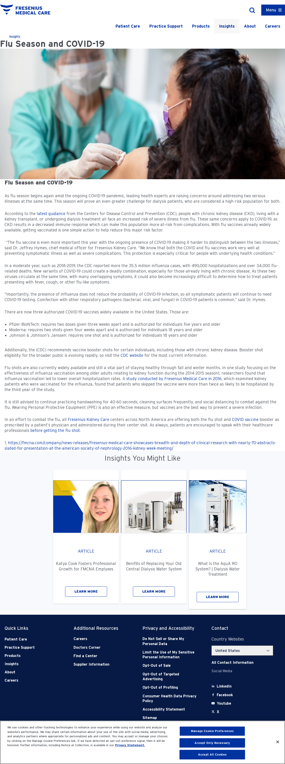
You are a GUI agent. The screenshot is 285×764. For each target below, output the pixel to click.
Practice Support (166, 26)
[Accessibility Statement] (170, 709)
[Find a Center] (101, 656)
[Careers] (101, 638)
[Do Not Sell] (170, 641)
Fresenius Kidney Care (88, 419)
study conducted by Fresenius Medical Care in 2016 (174, 378)
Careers (272, 26)
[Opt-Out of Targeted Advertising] (170, 677)
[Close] (278, 742)
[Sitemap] (170, 717)
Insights (227, 26)
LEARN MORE (86, 591)
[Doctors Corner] (101, 647)
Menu (271, 10)
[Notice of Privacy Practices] (170, 655)
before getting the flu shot (55, 430)
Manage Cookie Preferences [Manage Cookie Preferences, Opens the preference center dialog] (212, 731)
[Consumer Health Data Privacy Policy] (170, 699)
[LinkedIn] (224, 686)
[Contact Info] (232, 662)
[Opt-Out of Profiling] (170, 687)
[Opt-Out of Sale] (170, 665)
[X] (218, 711)
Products (201, 26)
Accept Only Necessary (212, 743)
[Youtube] (224, 703)
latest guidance (51, 213)
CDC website (132, 355)
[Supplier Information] (101, 664)
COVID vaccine (245, 419)
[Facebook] (225, 695)
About (250, 26)
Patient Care (127, 26)
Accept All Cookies (212, 754)
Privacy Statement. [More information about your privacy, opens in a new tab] (130, 745)
